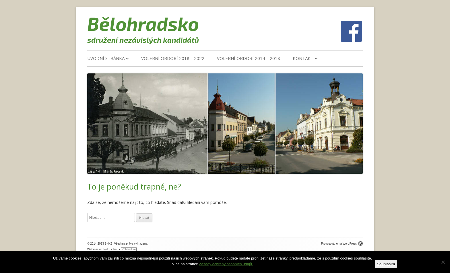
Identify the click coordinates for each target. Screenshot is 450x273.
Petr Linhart (111, 249)
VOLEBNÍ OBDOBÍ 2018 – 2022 (172, 58)
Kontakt (303, 58)
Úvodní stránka (106, 58)
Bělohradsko (143, 23)
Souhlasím (386, 264)
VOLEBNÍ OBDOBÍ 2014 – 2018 (248, 58)
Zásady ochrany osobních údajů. (226, 264)
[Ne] (443, 262)
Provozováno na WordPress (342, 243)
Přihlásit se (129, 249)
